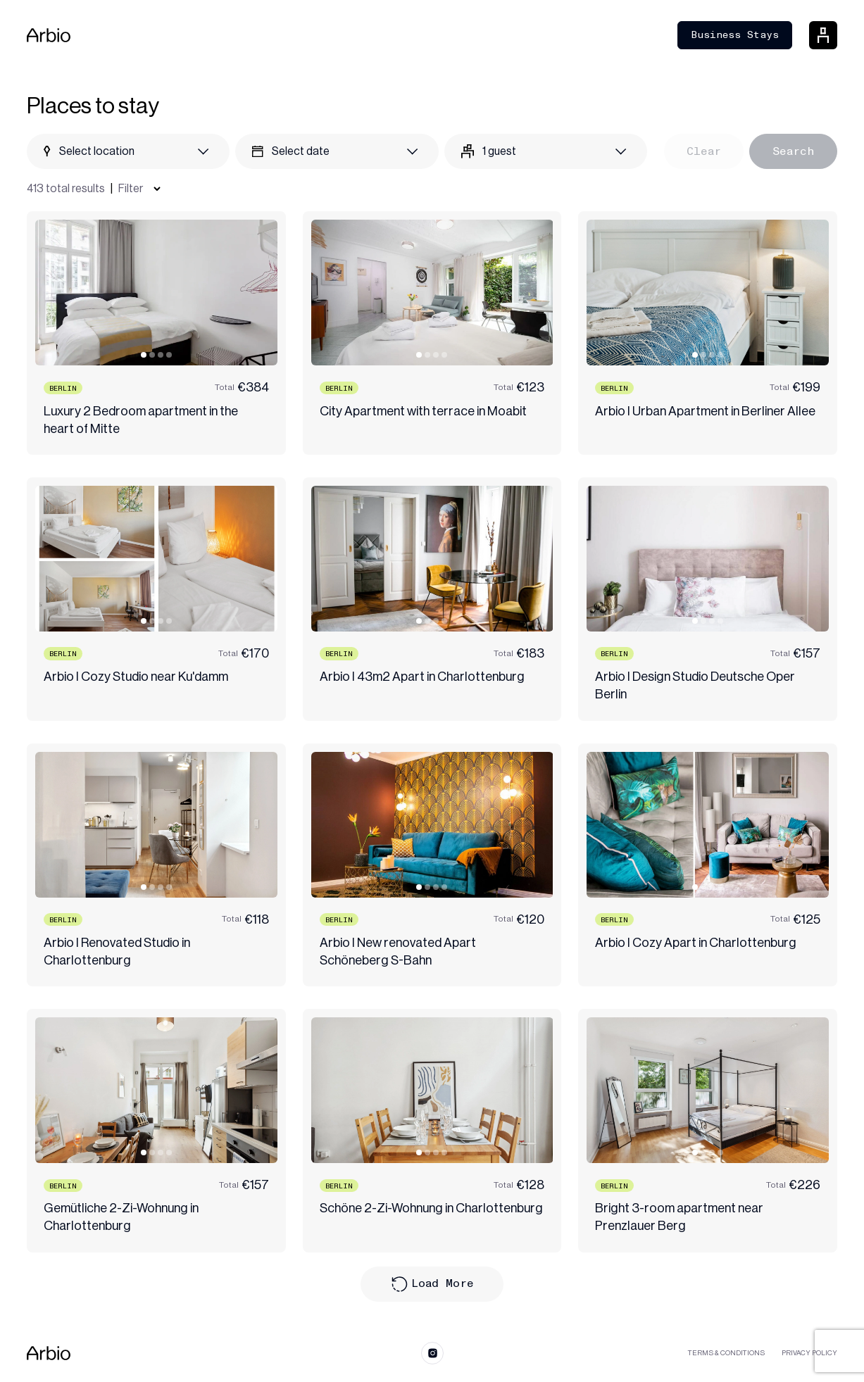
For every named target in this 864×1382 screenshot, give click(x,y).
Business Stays (735, 35)
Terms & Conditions (726, 1353)
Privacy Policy (809, 1353)
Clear (704, 151)
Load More (432, 1284)
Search (793, 151)
